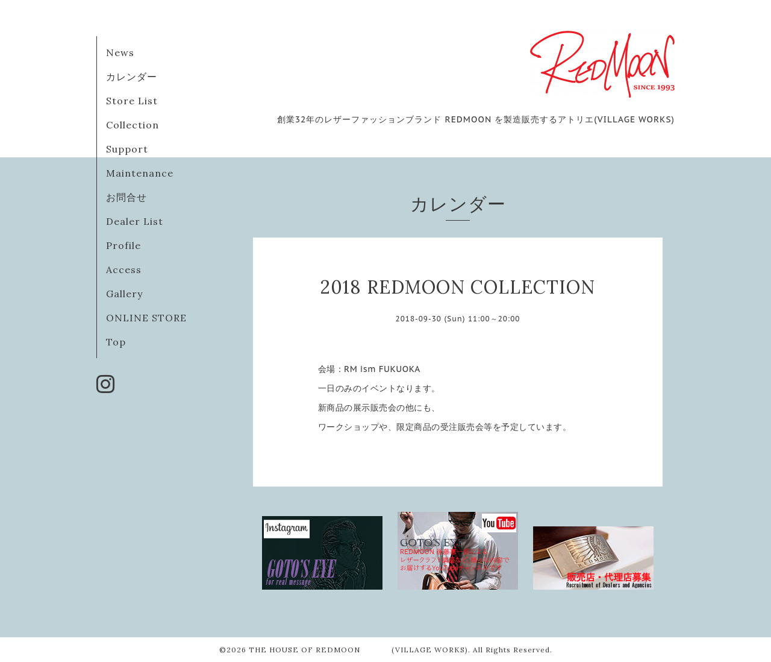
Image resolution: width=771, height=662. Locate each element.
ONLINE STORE (146, 318)
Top (116, 342)
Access (124, 269)
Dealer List (134, 221)
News (120, 52)
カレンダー (131, 77)
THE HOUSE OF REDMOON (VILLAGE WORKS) (358, 649)
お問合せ (126, 197)
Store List (132, 101)
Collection (132, 125)
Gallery (124, 294)
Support (127, 149)
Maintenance (139, 173)
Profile (123, 245)
